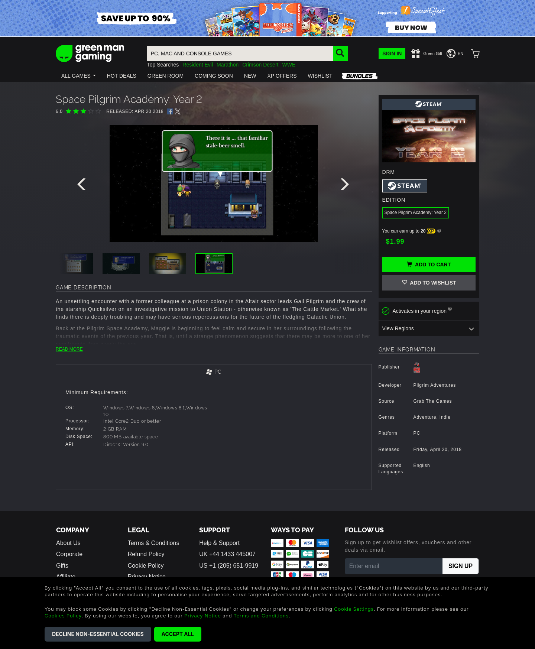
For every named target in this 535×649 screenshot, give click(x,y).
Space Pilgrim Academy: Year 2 (416, 212)
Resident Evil (197, 65)
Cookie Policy (146, 565)
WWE (288, 65)
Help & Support (219, 543)
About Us (68, 543)
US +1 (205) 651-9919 (228, 565)
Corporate (69, 554)
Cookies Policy (63, 616)
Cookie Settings (354, 609)
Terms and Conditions (261, 616)
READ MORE (69, 349)
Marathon (228, 65)
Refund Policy (146, 554)
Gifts (62, 565)
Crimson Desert (260, 65)
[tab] (214, 372)
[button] (78, 76)
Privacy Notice (202, 616)
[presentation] (83, 186)
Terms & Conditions (153, 543)
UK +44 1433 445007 (227, 554)
